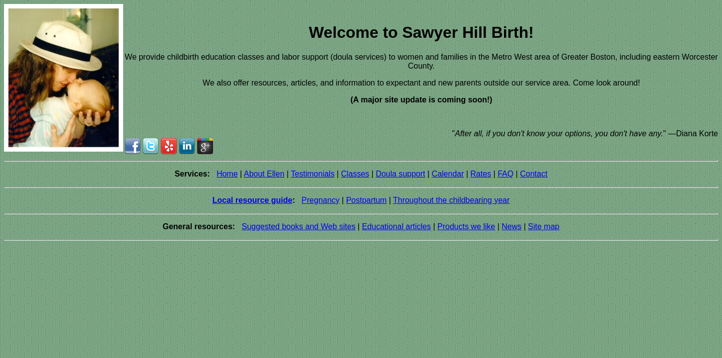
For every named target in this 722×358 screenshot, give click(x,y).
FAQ (505, 174)
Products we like (466, 226)
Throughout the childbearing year (451, 200)
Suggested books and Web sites (299, 226)
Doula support (401, 174)
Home (227, 174)
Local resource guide (252, 200)
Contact (533, 174)
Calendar (448, 174)
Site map (543, 226)
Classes (355, 174)
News (511, 226)
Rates (480, 174)
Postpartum (366, 200)
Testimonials (313, 174)
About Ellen (264, 174)
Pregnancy (320, 200)
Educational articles (396, 226)
